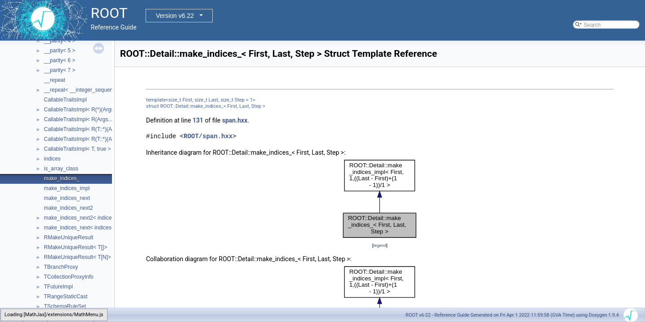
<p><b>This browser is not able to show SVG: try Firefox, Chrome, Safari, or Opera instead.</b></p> (380, 199)
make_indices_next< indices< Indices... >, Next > (102, 228)
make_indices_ (62, 178)
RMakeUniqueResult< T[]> (75, 247)
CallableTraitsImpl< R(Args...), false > (88, 119)
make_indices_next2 (68, 208)
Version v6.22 (175, 15)
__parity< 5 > (59, 50)
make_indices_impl (67, 188)
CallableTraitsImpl (65, 100)
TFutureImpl (58, 287)
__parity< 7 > (59, 70)
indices (52, 159)
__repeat (54, 80)
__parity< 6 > (59, 60)
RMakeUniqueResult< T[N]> (77, 257)
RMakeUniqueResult (68, 237)
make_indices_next (67, 198)
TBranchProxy (61, 267)
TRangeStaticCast (65, 296)
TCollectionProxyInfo (69, 277)
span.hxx (235, 120)
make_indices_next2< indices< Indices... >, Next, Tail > (109, 218)
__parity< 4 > (59, 41)
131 (198, 120)
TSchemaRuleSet (65, 306)
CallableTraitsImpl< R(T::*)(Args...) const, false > (101, 129)
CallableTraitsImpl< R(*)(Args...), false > (91, 109)
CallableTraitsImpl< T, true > (77, 149)
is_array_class (61, 168)
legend (379, 245)
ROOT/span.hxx (208, 136)
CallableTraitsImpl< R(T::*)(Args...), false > (94, 139)
